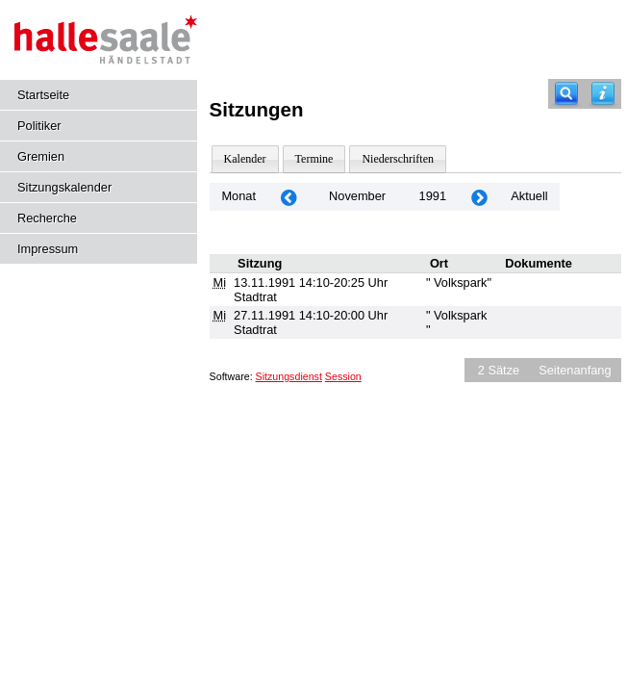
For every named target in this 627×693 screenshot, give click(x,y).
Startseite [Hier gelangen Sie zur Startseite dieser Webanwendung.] (43, 95)
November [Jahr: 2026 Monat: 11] (357, 196)
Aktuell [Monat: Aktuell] (529, 196)
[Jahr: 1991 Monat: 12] (479, 197)
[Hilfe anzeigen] (603, 94)
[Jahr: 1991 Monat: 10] (288, 197)
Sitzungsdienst (289, 376)
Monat (238, 196)
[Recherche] (566, 94)
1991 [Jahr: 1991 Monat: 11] (432, 196)
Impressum (47, 249)
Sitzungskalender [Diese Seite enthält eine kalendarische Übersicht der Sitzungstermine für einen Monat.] (64, 187)
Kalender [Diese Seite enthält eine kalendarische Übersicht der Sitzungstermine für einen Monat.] (245, 159)
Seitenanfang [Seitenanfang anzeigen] (575, 370)
